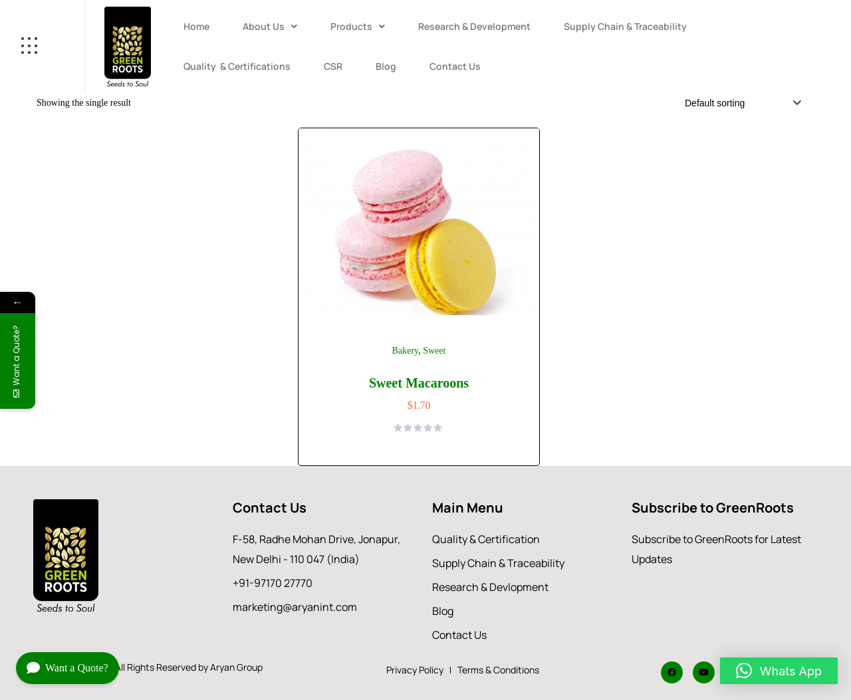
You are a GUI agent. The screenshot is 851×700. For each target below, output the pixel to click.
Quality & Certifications (237, 66)
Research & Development (474, 26)
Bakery (405, 351)
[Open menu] (42, 47)
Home (196, 26)
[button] (270, 27)
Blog (386, 66)
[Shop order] (741, 103)
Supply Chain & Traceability (625, 26)
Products (357, 26)
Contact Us (455, 66)
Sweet (434, 351)
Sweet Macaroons (419, 383)
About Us (270, 26)
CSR (333, 66)
